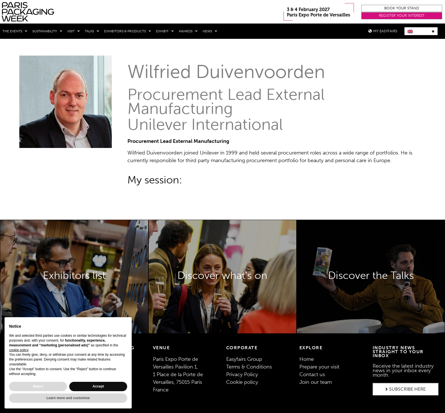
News (210, 31)
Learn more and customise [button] (68, 398)
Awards (188, 31)
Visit (73, 31)
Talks (92, 31)
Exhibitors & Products (127, 31)
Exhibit (165, 31)
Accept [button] (98, 386)
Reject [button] (38, 386)
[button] (401, 8)
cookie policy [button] (18, 350)
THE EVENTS (15, 31)
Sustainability (47, 31)
